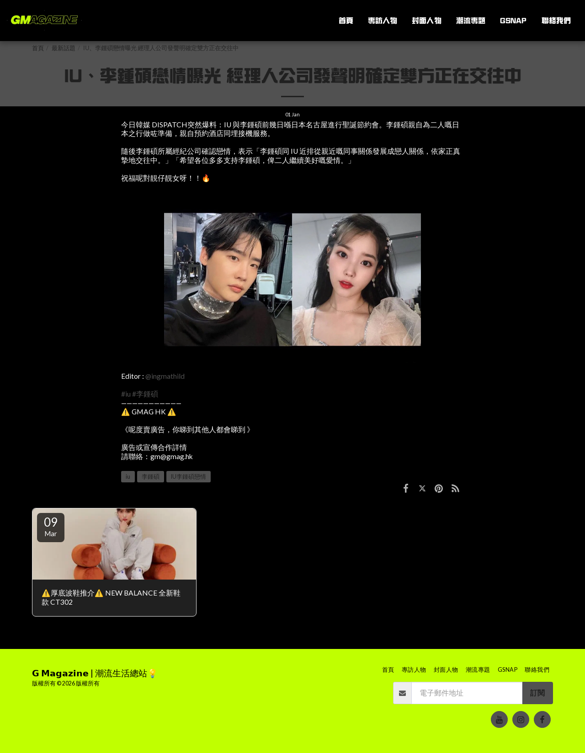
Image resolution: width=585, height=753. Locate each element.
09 (50, 526)
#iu (126, 394)
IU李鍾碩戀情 (188, 476)
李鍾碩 (151, 476)
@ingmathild (165, 376)
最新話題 (63, 48)
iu (128, 476)
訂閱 (537, 693)
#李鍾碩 (145, 394)
